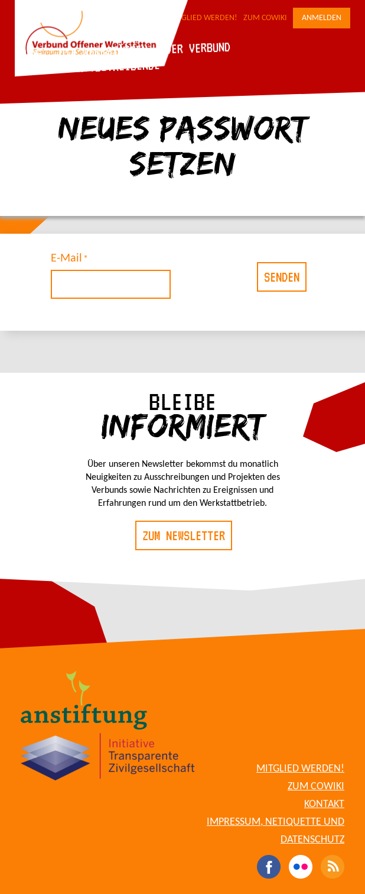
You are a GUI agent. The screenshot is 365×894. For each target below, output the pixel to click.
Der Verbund (197, 48)
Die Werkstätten (103, 51)
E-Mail (66, 258)
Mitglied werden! (202, 18)
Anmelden (321, 18)
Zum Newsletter (183, 535)
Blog (29, 54)
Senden (281, 277)
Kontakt (324, 804)
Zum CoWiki (265, 18)
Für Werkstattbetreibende (89, 67)
